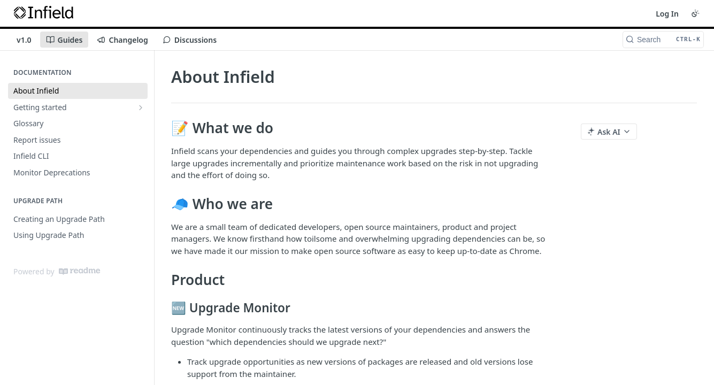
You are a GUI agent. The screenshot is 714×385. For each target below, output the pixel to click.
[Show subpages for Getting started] (140, 107)
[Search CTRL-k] (663, 40)
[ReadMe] (79, 271)
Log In (667, 14)
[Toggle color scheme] (695, 13)
